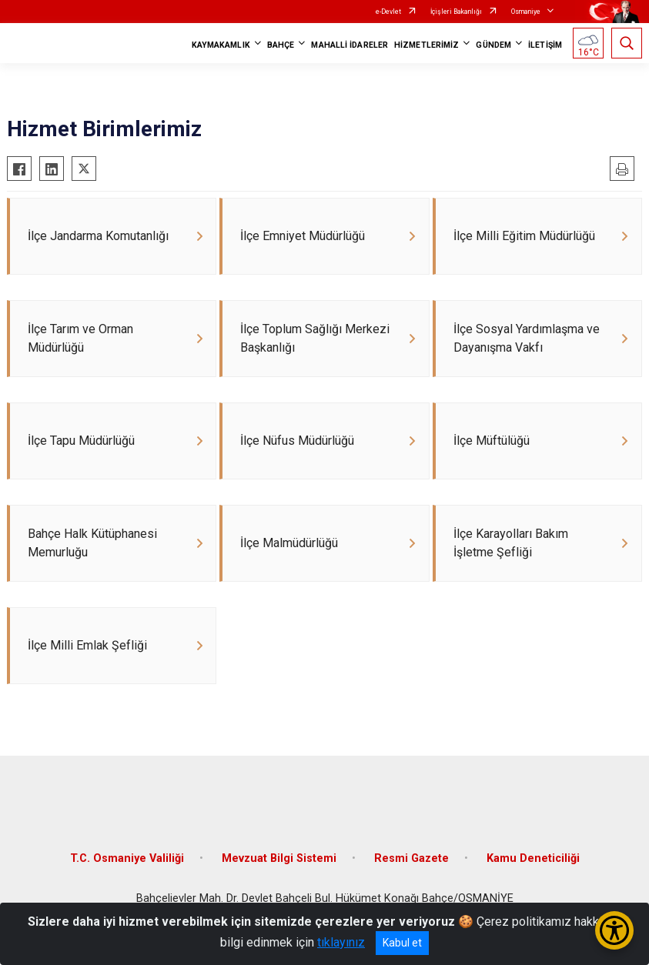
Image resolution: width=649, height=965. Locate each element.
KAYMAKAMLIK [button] (221, 45)
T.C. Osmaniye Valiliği (127, 866)
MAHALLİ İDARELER (349, 45)
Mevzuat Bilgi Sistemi (279, 866)
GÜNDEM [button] (493, 45)
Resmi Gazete (411, 866)
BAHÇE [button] (281, 45)
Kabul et (402, 943)
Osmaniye (525, 11)
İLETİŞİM (545, 45)
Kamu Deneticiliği (533, 866)
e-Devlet (388, 11)
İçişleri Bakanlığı (456, 11)
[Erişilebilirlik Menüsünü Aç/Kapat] (614, 930)
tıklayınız (341, 942)
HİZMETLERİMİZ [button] (426, 45)
